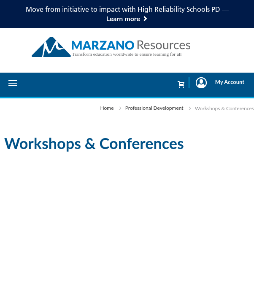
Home (107, 108)
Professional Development (154, 108)
